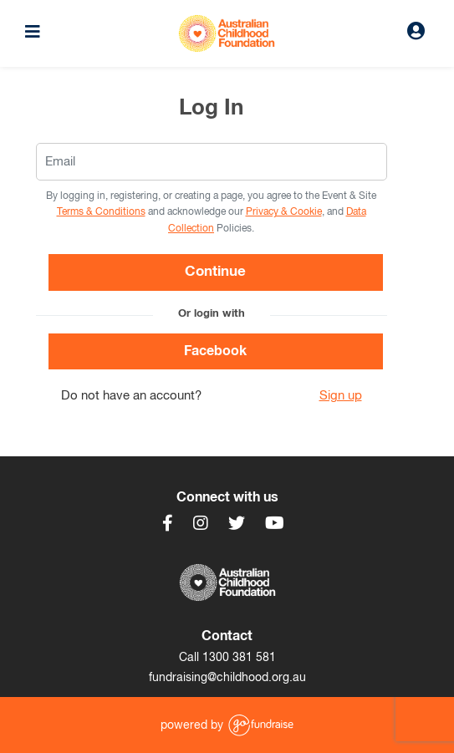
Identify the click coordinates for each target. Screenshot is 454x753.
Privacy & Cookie (284, 212)
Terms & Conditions (101, 212)
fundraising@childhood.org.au (227, 678)
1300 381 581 (239, 658)
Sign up (340, 395)
